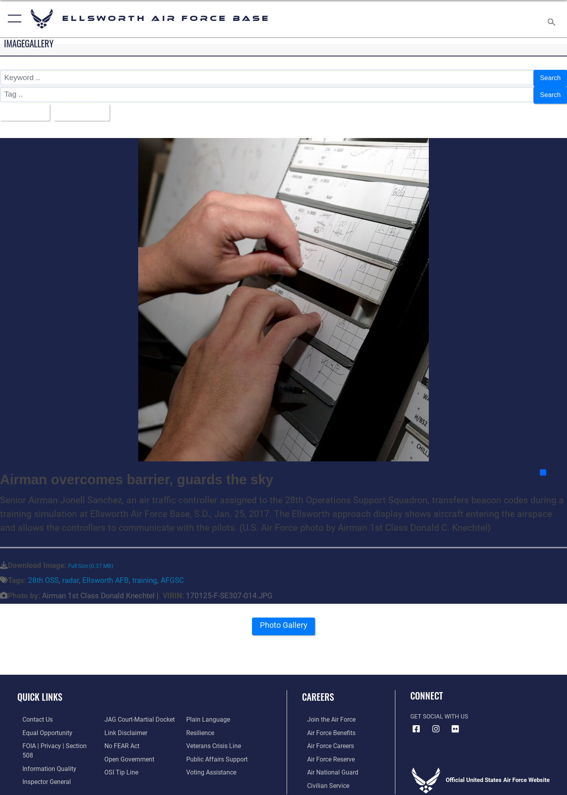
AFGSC (172, 575)
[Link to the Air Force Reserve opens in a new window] (325, 752)
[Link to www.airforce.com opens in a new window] (325, 714)
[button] (13, 18)
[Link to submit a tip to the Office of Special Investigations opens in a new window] (118, 765)
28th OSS (43, 575)
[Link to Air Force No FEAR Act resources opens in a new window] (120, 740)
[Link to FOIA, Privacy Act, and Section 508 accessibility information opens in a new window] (53, 740)
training (144, 575)
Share (553, 467)
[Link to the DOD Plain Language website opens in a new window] (208, 714)
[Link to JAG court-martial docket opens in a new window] (136, 714)
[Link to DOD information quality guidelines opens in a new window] (42, 752)
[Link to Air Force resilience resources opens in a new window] (201, 727)
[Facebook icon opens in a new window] (416, 724)
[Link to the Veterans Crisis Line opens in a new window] (214, 740)
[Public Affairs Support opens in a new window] (216, 752)
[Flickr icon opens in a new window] (455, 724)
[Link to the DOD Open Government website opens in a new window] (126, 752)
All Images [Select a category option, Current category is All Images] (25, 108)
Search (549, 77)
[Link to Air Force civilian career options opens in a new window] (322, 778)
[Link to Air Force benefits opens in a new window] (325, 727)
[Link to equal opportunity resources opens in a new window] (40, 727)
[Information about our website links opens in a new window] (123, 727)
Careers (318, 691)
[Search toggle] (553, 19)
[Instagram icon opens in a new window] (436, 724)
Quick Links (39, 691)
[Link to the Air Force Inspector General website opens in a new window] (40, 765)
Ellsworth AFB (105, 575)
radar (70, 575)
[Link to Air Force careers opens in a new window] (325, 740)
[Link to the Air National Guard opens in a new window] (326, 765)
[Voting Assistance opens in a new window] (212, 765)
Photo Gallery (283, 623)
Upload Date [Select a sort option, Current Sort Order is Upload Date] (88, 108)
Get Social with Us (439, 711)
